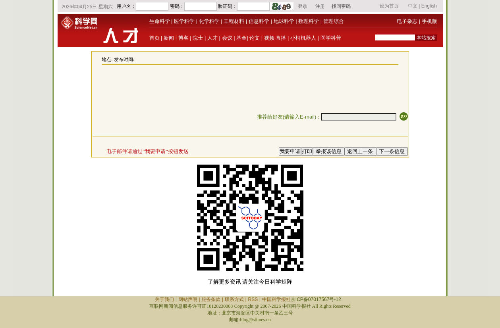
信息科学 (259, 21)
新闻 (169, 38)
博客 (183, 38)
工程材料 (234, 21)
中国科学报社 (276, 299)
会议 (227, 38)
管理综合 (333, 21)
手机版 (429, 21)
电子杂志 (407, 21)
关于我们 (164, 299)
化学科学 (209, 21)
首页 (154, 38)
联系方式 (234, 299)
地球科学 (284, 21)
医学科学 (184, 21)
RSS (253, 299)
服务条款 (210, 299)
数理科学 (308, 21)
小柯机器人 (303, 38)
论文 (254, 38)
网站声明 (187, 299)
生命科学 (159, 21)
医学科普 (330, 38)
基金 (241, 38)
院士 (198, 38)
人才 (212, 38)
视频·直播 (275, 38)
